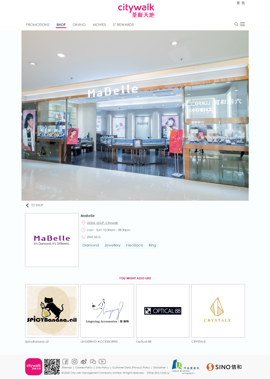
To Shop (34, 205)
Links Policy (102, 367)
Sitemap (67, 367)
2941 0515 (93, 237)
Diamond (91, 245)
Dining (79, 25)
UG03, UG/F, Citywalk (102, 223)
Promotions (37, 25)
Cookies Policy (83, 367)
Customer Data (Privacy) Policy (131, 367)
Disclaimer (159, 367)
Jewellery (112, 245)
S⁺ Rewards (123, 25)
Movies (99, 25)
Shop (61, 25)
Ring (152, 245)
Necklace (134, 245)
